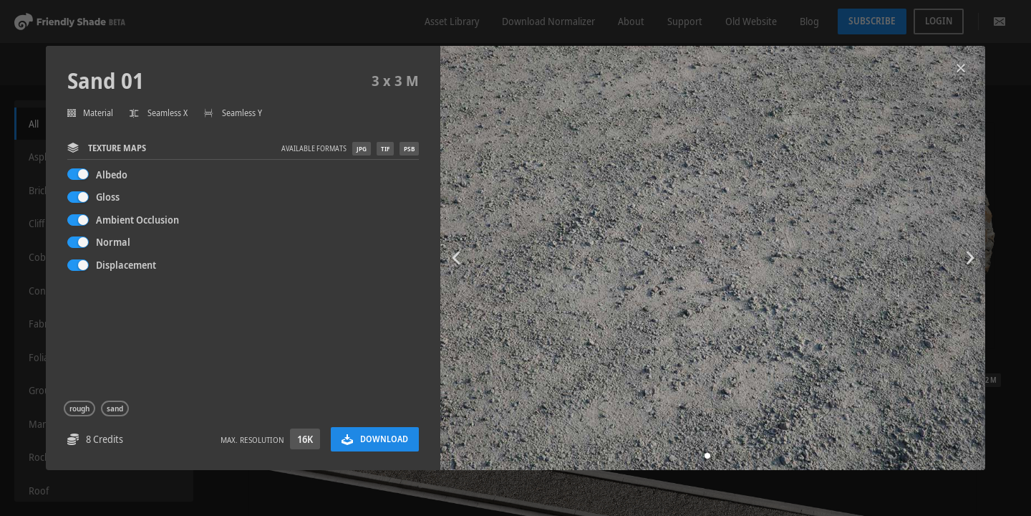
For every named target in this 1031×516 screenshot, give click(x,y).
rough (79, 408)
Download (375, 439)
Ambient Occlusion (137, 219)
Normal (113, 242)
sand (115, 408)
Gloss (108, 197)
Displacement (126, 265)
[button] (707, 456)
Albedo (111, 174)
